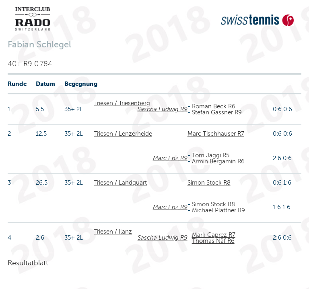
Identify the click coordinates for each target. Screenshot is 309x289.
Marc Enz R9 (170, 158)
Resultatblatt (28, 263)
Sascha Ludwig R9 (162, 109)
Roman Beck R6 (213, 106)
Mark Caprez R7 (213, 235)
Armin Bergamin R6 (218, 161)
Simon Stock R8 (209, 182)
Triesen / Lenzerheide (123, 133)
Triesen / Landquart (120, 182)
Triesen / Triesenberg (122, 103)
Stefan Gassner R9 (217, 112)
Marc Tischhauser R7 (215, 133)
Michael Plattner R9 (218, 210)
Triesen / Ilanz (113, 231)
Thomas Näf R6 (213, 241)
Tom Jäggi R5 (210, 155)
